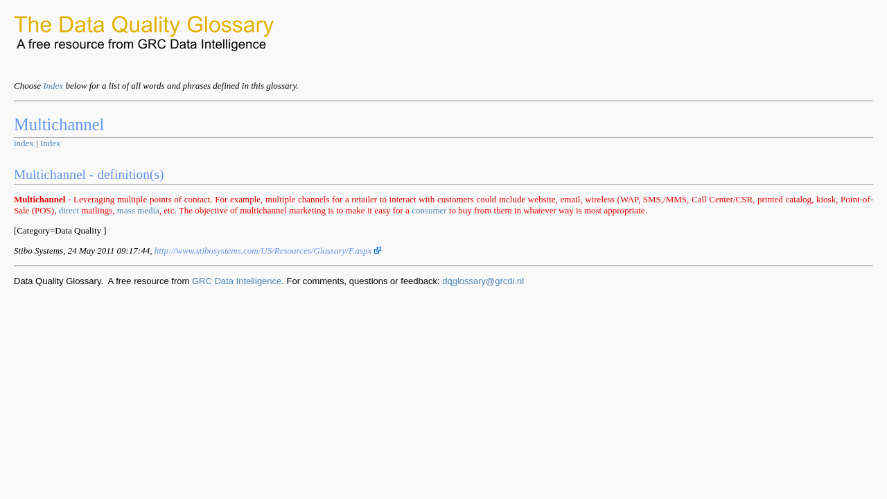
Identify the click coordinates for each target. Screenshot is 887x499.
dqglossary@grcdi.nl (483, 281)
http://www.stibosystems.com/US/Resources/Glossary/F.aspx (268, 250)
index (24, 143)
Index (53, 85)
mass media (138, 210)
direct (69, 210)
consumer (429, 210)
